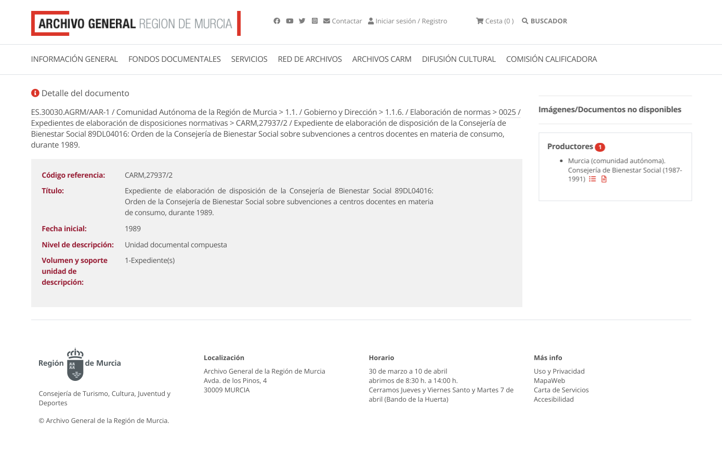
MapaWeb (549, 380)
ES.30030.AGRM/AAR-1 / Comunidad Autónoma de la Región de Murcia (154, 112)
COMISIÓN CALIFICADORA (551, 59)
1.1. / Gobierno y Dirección (331, 112)
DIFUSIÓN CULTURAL (459, 59)
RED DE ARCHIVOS (310, 59)
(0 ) (495, 20)
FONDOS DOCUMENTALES (174, 59)
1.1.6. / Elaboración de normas (438, 112)
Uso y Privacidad (559, 371)
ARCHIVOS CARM (382, 59)
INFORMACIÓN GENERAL (74, 59)
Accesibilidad (554, 399)
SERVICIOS (249, 59)
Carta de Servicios (561, 389)
